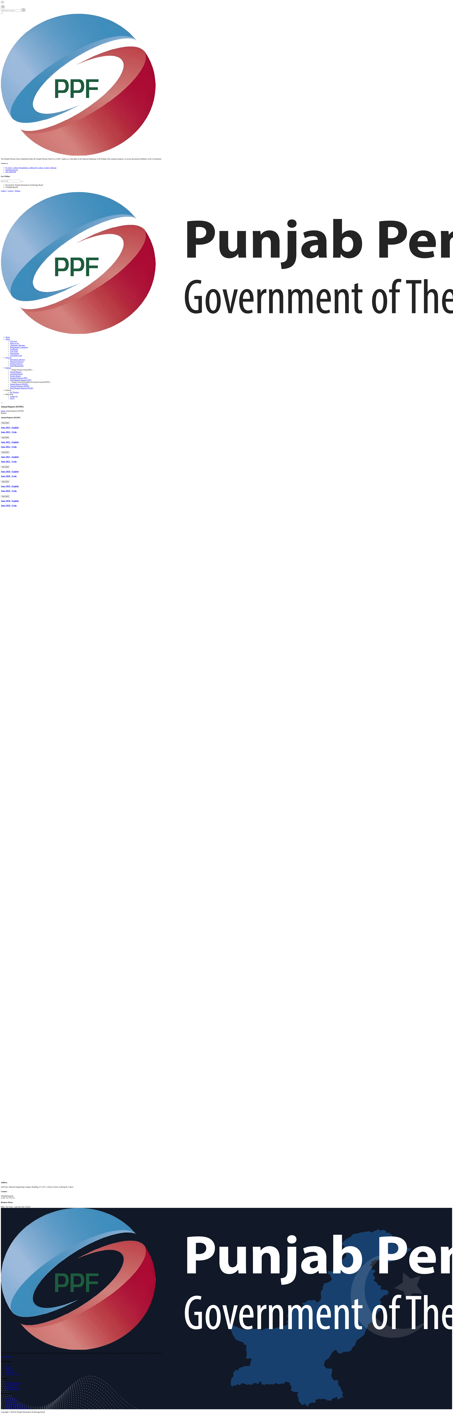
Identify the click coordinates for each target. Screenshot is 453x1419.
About (7, 339)
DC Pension (14, 392)
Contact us (14, 396)
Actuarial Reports (16, 374)
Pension (8, 390)
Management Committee (19, 347)
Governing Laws (16, 356)
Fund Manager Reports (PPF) (20, 380)
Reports (8, 368)
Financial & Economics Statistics (17, 1408)
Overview (13, 341)
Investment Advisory (17, 360)
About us (8, 1368)
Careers (10, 191)
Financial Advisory (17, 362)
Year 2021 (5, 452)
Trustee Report (15, 376)
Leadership (14, 349)
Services (8, 358)
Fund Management (17, 366)
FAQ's (12, 398)
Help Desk (9, 394)
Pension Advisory (16, 364)
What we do (14, 343)
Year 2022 (5, 437)
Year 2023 (5, 423)
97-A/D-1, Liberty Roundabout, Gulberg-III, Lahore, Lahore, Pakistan (30, 168)
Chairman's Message (17, 345)
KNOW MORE (6, 1357)
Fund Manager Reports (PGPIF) (21, 388)
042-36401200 (10, 172)
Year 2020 (5, 467)
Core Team (14, 351)
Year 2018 (5, 496)
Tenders (17, 191)
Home (7, 337)
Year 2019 (5, 481)
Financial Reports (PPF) (19, 378)
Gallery (3, 191)
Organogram (14, 353)
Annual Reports (15, 372)
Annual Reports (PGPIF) (19, 384)
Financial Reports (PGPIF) (19, 386)
